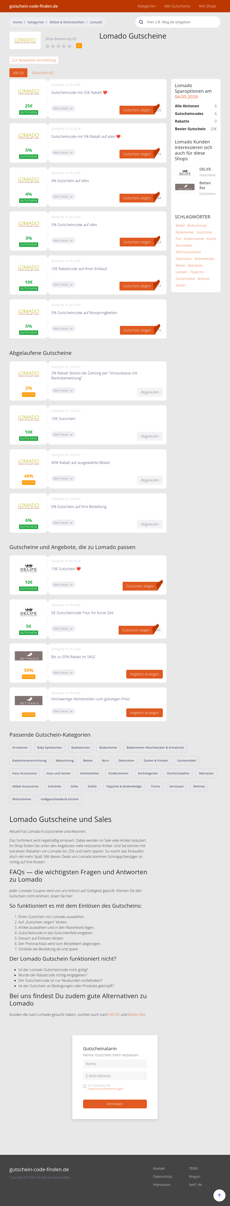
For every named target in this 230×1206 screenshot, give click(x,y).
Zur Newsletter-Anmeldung (34, 60)
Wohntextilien (204, 259)
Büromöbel (184, 245)
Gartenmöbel (185, 279)
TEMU (194, 1168)
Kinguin (195, 1176)
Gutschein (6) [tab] (42, 72)
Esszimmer (204, 232)
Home (17, 22)
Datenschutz (163, 1176)
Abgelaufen (150, 392)
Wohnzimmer (197, 225)
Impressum (162, 1184)
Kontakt (159, 1168)
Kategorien (147, 6)
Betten (180, 265)
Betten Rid (136, 1014)
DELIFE (114, 1014)
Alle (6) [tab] (18, 72)
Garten (181, 285)
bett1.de (196, 1184)
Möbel (180, 225)
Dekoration (184, 259)
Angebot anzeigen (144, 674)
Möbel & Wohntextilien (67, 22)
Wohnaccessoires (188, 252)
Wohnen (203, 279)
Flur (178, 239)
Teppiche (196, 272)
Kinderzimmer (194, 239)
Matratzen (195, 265)
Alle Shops (207, 6)
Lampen (182, 272)
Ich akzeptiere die (106, 1087)
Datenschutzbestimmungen (106, 1089)
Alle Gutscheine (177, 6)
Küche (211, 239)
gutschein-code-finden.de (33, 6)
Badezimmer (185, 232)
